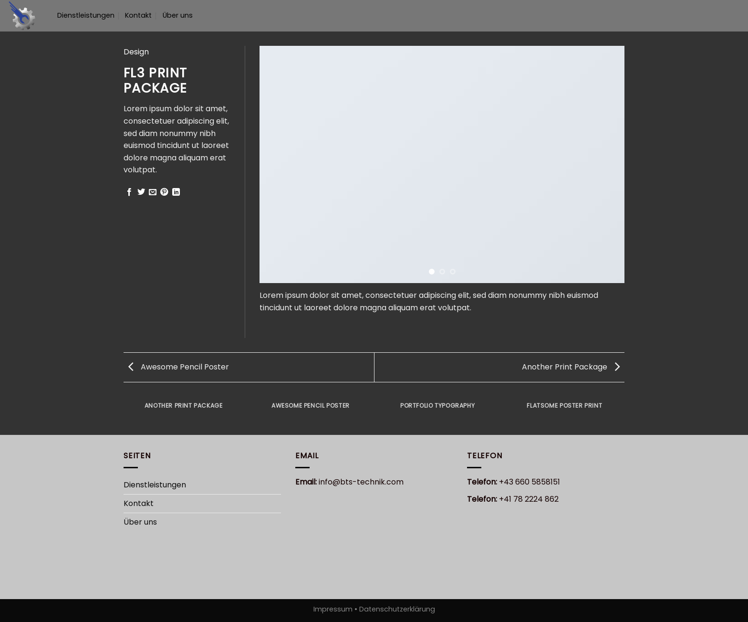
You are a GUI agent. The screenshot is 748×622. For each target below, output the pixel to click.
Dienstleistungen (85, 15)
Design (136, 51)
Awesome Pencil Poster (178, 366)
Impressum (333, 609)
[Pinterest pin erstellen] (164, 192)
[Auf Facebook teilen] (129, 192)
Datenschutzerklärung (396, 609)
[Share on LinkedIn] (176, 192)
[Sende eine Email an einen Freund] (152, 192)
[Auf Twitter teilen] (141, 192)
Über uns (178, 15)
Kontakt (138, 15)
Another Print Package (571, 366)
